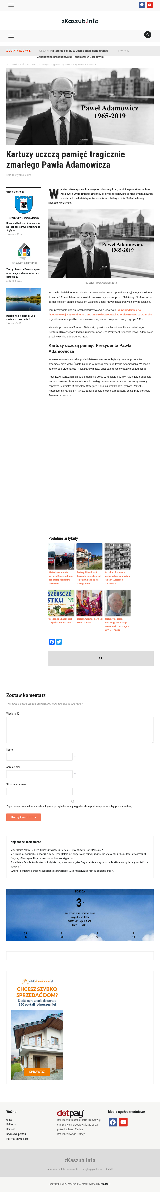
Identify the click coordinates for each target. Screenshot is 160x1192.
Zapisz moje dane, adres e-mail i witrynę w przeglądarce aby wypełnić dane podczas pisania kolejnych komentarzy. (69, 805)
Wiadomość (12, 712)
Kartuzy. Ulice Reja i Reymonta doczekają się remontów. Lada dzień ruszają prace (88, 577)
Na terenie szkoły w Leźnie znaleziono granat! (79, 50)
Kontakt (10, 1128)
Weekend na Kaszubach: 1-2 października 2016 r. (61, 620)
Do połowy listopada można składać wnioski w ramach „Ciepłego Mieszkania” (117, 577)
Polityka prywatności (17, 1137)
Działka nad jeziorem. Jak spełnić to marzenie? (20, 317)
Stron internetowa (16, 783)
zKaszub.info (80, 1158)
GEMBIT (106, 1182)
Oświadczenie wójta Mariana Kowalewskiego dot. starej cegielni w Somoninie (60, 577)
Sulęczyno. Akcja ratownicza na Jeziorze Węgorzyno (47, 857)
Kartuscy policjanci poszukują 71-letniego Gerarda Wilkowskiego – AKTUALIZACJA (117, 623)
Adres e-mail (13, 765)
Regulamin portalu (16, 1132)
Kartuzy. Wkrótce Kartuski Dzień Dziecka (89, 620)
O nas (9, 1118)
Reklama (11, 1123)
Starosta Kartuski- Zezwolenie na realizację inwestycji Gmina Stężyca (23, 227)
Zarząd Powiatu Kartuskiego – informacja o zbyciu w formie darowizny (23, 273)
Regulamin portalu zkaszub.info (62, 1167)
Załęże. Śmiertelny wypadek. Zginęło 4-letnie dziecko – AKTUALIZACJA (67, 848)
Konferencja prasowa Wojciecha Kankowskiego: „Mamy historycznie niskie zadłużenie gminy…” (67, 869)
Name (9, 748)
